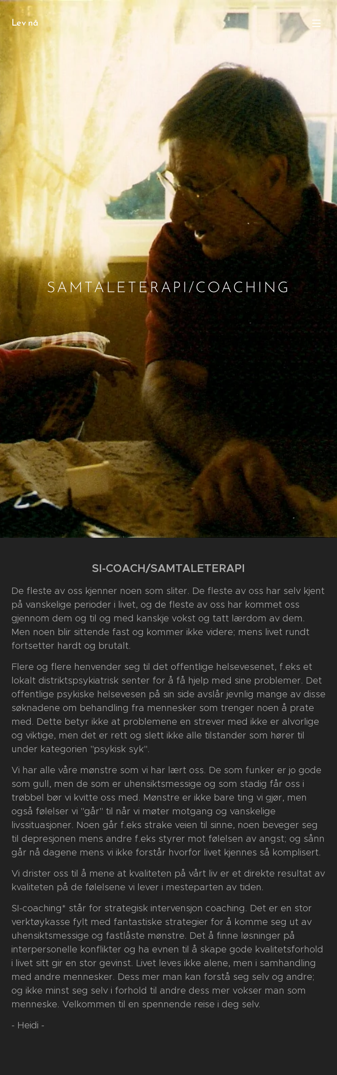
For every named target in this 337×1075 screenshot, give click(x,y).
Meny (316, 23)
